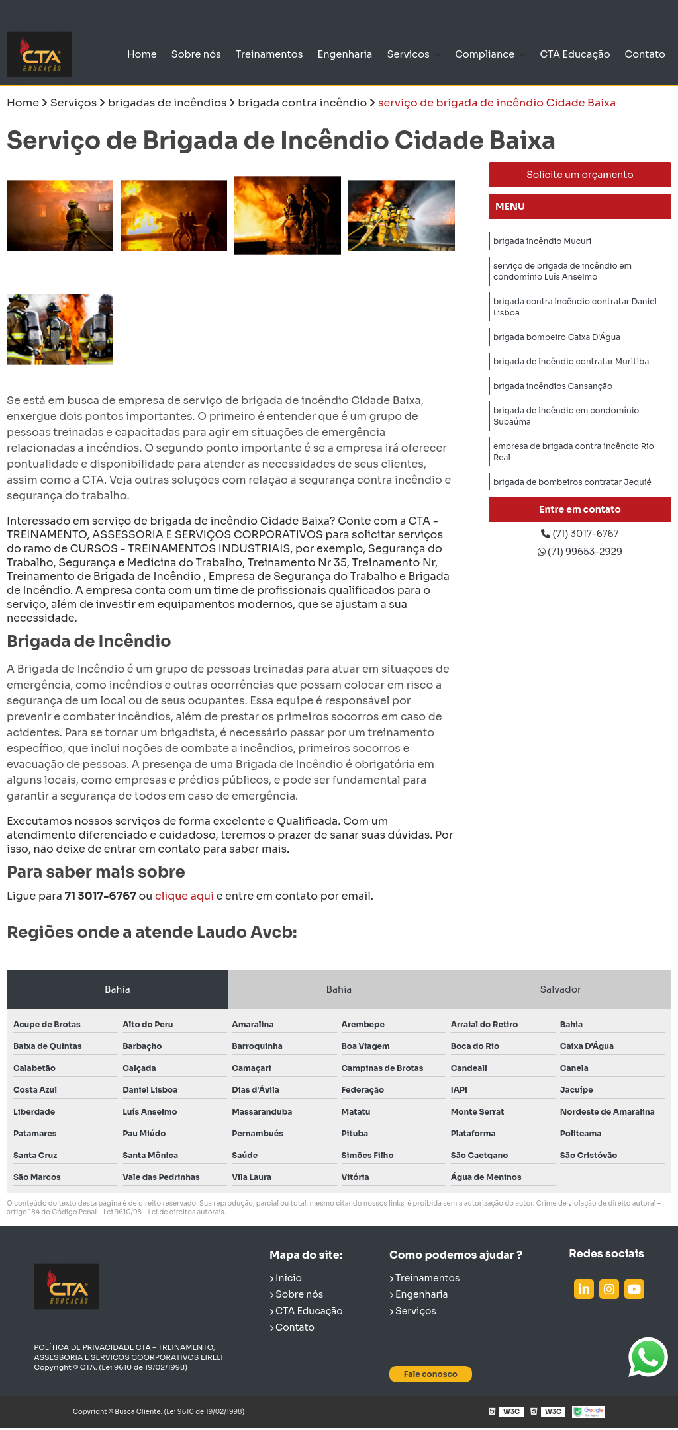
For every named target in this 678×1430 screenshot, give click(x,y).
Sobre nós (164, 54)
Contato (643, 54)
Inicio (285, 1279)
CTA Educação (568, 54)
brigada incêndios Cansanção (552, 408)
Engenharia (324, 54)
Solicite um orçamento (580, 177)
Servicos (397, 47)
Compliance (478, 47)
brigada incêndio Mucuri (542, 245)
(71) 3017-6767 (580, 537)
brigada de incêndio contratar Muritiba (571, 381)
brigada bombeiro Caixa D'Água (556, 354)
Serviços (412, 1312)
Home (106, 54)
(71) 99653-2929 (580, 558)
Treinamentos (242, 54)
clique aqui (184, 898)
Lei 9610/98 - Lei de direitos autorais (163, 1214)
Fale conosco (431, 1375)
